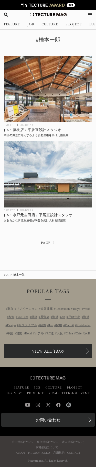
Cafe (79, 333)
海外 (55, 317)
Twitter (48, 405)
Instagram (37, 405)
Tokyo (76, 308)
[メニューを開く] (90, 15)
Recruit (69, 325)
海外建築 (46, 308)
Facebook (58, 405)
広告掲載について (23, 442)
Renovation (63, 308)
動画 (34, 317)
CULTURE (49, 24)
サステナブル (28, 325)
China (69, 333)
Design (11, 325)
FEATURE (12, 24)
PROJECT (74, 24)
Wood (86, 308)
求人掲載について (73, 442)
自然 (43, 325)
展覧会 (44, 317)
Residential (84, 325)
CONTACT (73, 452)
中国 (10, 333)
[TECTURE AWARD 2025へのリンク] (48, 5)
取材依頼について (47, 447)
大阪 (60, 333)
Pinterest (68, 405)
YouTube (22, 317)
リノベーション (27, 308)
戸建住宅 (74, 317)
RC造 (50, 333)
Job (51, 325)
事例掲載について (48, 442)
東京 (10, 308)
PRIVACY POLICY (39, 452)
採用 (59, 325)
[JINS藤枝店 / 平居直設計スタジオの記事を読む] (48, 89)
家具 (87, 333)
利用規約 (59, 452)
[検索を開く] (6, 15)
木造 (11, 317)
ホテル (39, 333)
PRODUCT (35, 393)
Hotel (28, 333)
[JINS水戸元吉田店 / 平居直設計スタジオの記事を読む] (48, 174)
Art (63, 317)
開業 (19, 333)
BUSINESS (14, 393)
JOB (30, 24)
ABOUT (21, 452)
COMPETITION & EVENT (69, 393)
